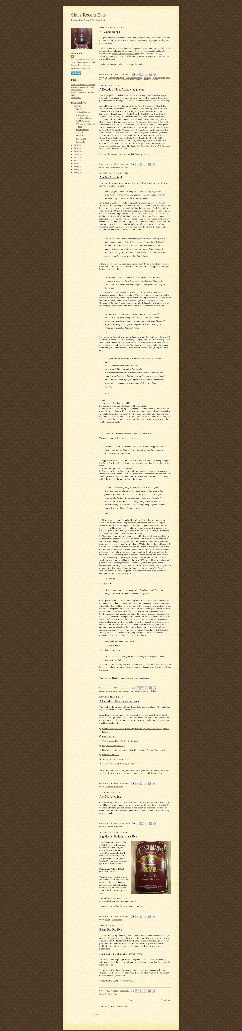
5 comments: (124, 916)
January (79, 142)
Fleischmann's (117, 919)
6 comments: (124, 164)
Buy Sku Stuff (108, 736)
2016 (76, 145)
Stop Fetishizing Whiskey (113, 745)
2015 (76, 148)
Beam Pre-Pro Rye (110, 929)
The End (116, 79)
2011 (76, 160)
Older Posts (166, 1000)
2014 (76, 151)
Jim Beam (108, 994)
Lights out (147, 78)
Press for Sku (76, 98)
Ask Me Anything (82, 130)
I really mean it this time (134, 78)
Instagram (150, 56)
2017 (76, 106)
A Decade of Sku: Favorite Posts (119, 701)
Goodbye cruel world (116, 78)
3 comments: (124, 783)
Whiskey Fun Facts (110, 754)
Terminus (107, 79)
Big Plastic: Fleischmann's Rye (118, 836)
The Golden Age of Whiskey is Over (118, 763)
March (78, 136)
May (78, 109)
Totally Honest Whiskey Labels (116, 759)
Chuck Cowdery (109, 463)
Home (130, 1000)
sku (76, 56)
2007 (76, 173)
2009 (76, 167)
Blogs (107, 167)
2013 (76, 154)
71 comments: (125, 74)
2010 (76, 163)
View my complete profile (81, 68)
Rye (115, 994)
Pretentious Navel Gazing (120, 167)
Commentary (123, 691)
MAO (112, 641)
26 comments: (125, 823)
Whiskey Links (76, 90)
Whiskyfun (135, 522)
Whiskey (153, 691)
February (79, 139)
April (78, 133)
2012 (76, 157)
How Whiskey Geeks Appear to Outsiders (120, 750)
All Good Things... (83, 112)
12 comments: (125, 688)
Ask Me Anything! (83, 121)
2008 (76, 170)
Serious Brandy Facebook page (125, 53)
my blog (129, 208)
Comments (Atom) (119, 1006)
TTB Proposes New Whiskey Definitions (120, 741)
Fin (106, 78)
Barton (107, 919)
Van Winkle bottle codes (151, 773)
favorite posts (148, 715)
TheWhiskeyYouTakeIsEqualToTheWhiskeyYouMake (139, 79)
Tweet (137, 51)
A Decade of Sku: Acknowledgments (121, 89)
